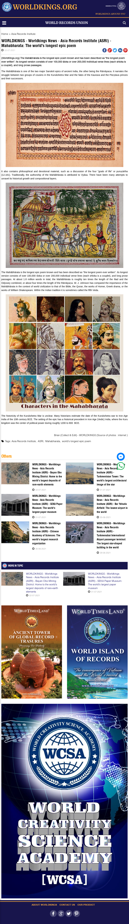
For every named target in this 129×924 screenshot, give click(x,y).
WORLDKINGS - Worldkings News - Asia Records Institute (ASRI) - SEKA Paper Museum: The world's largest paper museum (47, 504)
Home (4, 33)
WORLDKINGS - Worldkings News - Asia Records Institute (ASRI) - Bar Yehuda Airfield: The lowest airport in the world (112, 504)
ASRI (40, 441)
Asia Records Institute (23, 33)
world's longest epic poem (76, 441)
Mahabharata (52, 441)
